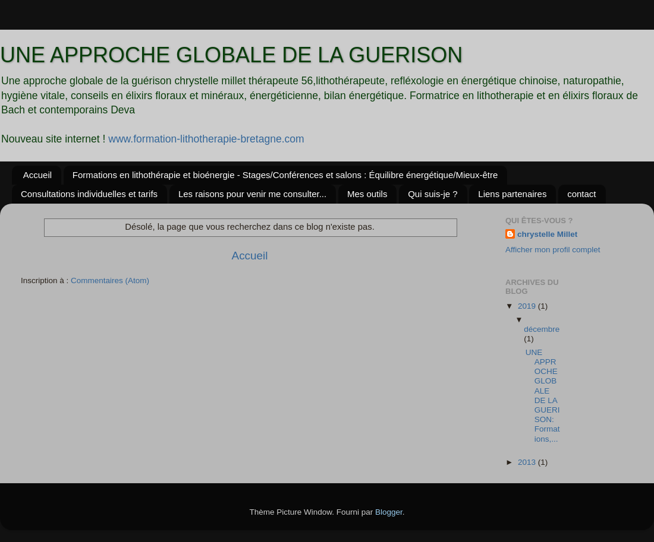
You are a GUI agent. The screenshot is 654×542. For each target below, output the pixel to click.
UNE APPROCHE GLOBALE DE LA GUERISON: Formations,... (543, 395)
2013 (528, 462)
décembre (541, 329)
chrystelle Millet (547, 234)
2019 (528, 306)
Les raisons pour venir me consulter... (252, 194)
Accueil (37, 175)
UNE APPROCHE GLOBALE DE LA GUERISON (231, 55)
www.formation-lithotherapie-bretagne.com (206, 139)
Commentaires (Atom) (110, 280)
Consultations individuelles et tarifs (89, 194)
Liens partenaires (512, 194)
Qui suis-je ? (432, 194)
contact (581, 194)
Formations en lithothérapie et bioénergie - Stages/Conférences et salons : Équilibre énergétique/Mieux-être (285, 175)
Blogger (389, 512)
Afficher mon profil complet (552, 249)
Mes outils (367, 194)
